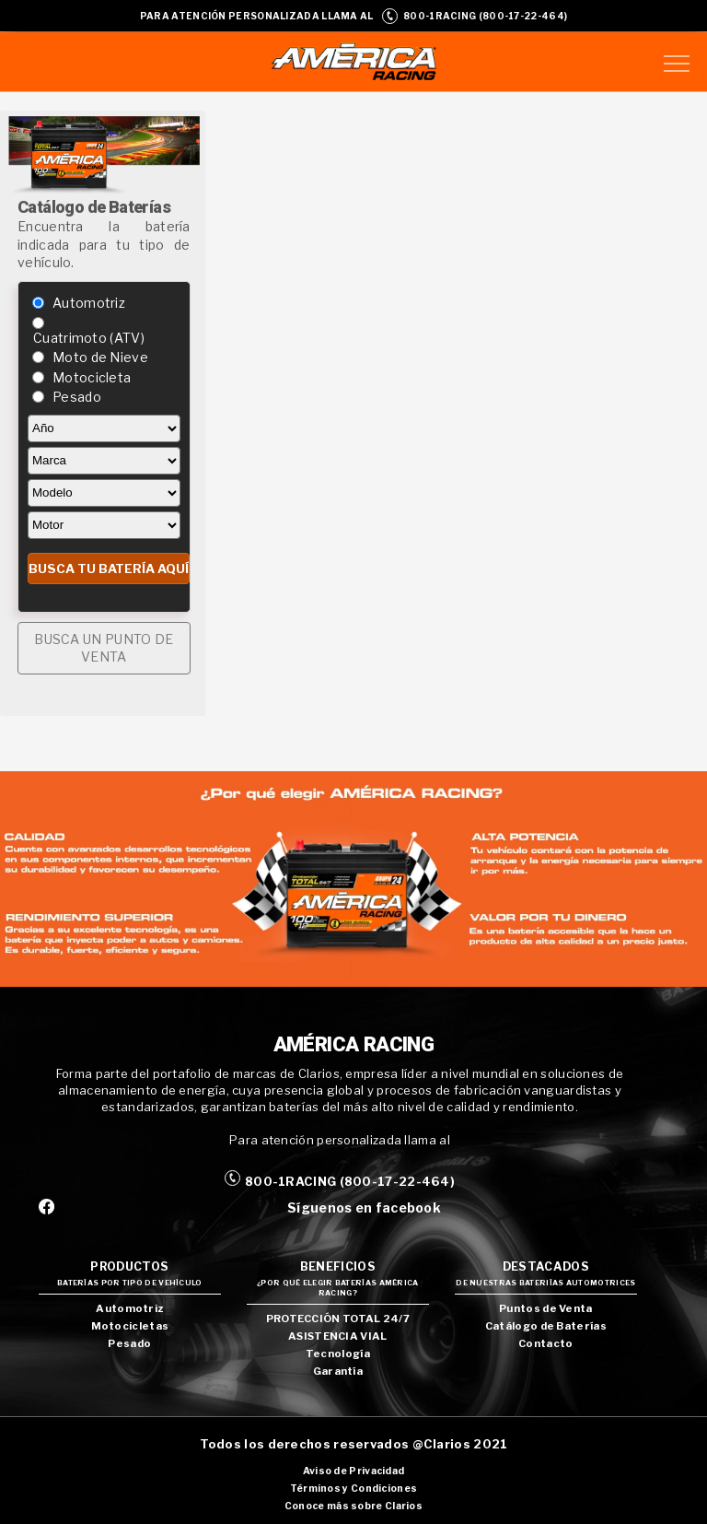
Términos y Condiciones (354, 1489)
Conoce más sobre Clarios (353, 1506)
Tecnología (338, 1353)
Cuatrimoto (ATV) (89, 338)
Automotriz (88, 303)
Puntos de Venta (546, 1308)
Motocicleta (91, 377)
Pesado (76, 396)
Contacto (545, 1343)
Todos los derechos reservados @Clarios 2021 (354, 1443)
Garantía (338, 1371)
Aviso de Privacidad (354, 1471)
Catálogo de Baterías (546, 1325)
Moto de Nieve (100, 357)
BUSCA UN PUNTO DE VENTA (103, 648)
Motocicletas (130, 1325)
